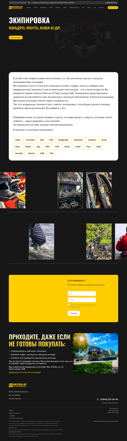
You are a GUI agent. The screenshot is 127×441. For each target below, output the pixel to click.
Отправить (74, 313)
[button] (113, 7)
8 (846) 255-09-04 (109, 399)
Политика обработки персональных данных (105, 421)
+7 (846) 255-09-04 (111, 2)
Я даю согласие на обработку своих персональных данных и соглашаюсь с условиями (83, 306)
